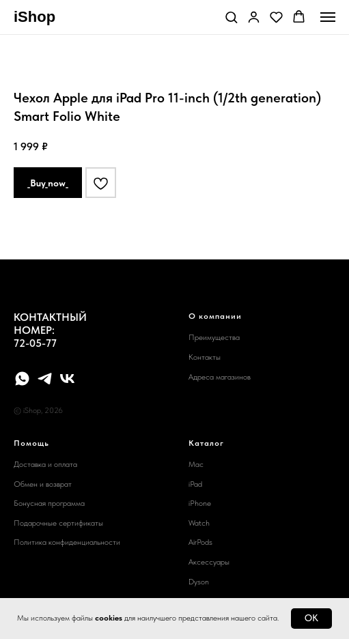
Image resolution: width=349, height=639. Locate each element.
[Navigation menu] (327, 17)
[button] (231, 16)
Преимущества (214, 337)
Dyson (199, 581)
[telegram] (44, 378)
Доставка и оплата (45, 464)
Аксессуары (209, 562)
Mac (196, 464)
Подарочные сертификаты (58, 523)
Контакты (205, 357)
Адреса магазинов (220, 377)
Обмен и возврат (43, 484)
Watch (199, 523)
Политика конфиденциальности (67, 542)
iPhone (200, 503)
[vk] (67, 378)
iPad (195, 484)
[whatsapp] (22, 378)
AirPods (200, 542)
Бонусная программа (49, 503)
